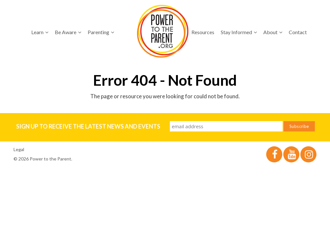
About (272, 32)
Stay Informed (239, 32)
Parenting (101, 32)
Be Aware (68, 32)
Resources (202, 32)
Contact (298, 32)
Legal (19, 149)
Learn (39, 32)
